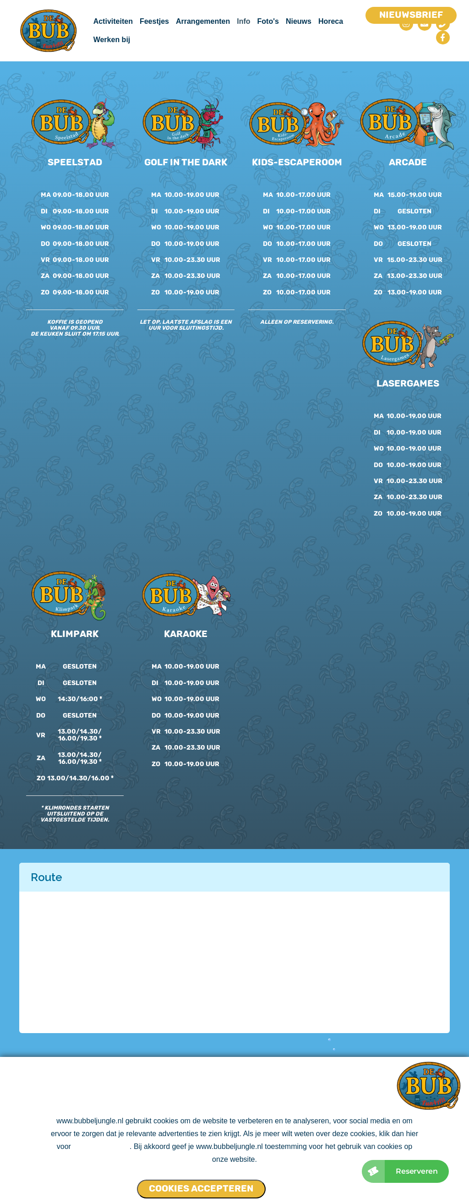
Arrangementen (203, 21)
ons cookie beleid (101, 1147)
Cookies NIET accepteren (303, 1185)
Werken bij (112, 40)
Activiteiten (113, 21)
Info (243, 21)
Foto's (268, 21)
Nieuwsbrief (411, 14)
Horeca (330, 21)
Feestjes (154, 21)
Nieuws (298, 21)
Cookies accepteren (201, 1188)
